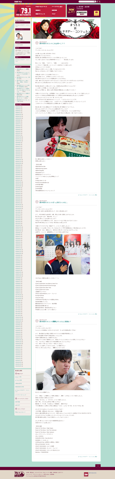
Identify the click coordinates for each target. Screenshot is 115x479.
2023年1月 (18, 180)
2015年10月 (18, 343)
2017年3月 (18, 311)
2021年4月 (18, 219)
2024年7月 (18, 146)
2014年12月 (18, 362)
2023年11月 (18, 161)
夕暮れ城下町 (18, 383)
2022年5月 (18, 195)
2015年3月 (18, 356)
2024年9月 (18, 142)
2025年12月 (18, 114)
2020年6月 (18, 238)
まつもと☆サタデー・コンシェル (86, 195)
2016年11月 (18, 319)
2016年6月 (18, 328)
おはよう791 (18, 377)
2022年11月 (18, 184)
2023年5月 (18, 172)
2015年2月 (18, 358)
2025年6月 (18, 125)
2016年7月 (18, 326)
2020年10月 (18, 231)
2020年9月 (18, 232)
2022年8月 (18, 189)
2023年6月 (18, 171)
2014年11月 (18, 364)
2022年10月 (18, 186)
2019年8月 (18, 257)
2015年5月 (18, 353)
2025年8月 (18, 122)
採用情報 (52, 474)
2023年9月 (18, 165)
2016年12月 (18, 317)
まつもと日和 (18, 380)
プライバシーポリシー (38, 474)
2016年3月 (18, 334)
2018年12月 (18, 272)
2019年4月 (18, 264)
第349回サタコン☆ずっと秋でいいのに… (53, 202)
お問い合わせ (46, 474)
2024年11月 (18, 139)
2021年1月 (18, 225)
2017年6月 (18, 306)
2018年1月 (18, 293)
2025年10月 (18, 118)
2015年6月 (18, 351)
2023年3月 (18, 176)
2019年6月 (18, 261)
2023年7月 (18, 169)
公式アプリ (60, 472)
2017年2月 (18, 313)
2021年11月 (18, 206)
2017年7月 (18, 304)
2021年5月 (18, 217)
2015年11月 (18, 341)
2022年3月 (18, 199)
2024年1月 (18, 157)
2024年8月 (18, 144)
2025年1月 (18, 135)
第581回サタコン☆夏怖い (23, 69)
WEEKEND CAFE (19, 386)
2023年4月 (18, 174)
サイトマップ (29, 474)
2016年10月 (18, 321)
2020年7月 (18, 236)
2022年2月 (18, 201)
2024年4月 (18, 152)
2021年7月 (18, 214)
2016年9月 (18, 323)
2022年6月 (18, 193)
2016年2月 (18, 336)
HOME (27, 472)
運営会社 (32, 472)
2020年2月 (18, 246)
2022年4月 (18, 197)
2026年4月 (18, 107)
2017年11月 (18, 296)
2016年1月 (18, 338)
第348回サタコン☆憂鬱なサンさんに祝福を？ (55, 321)
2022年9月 (18, 187)
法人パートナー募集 (47, 472)
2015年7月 (18, 349)
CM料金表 (55, 472)
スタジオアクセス (38, 472)
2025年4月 (18, 129)
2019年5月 (18, 262)
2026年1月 (18, 112)
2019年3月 (18, 266)
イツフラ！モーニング (20, 395)
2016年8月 (18, 324)
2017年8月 (18, 302)
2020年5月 (18, 240)
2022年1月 (18, 202)
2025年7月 (18, 124)
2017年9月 (18, 300)
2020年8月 (18, 234)
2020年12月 (18, 227)
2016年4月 (18, 332)
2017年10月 (18, 298)
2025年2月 (18, 133)
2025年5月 (18, 127)
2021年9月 (18, 210)
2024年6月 (18, 148)
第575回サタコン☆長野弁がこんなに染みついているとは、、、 (23, 90)
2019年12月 (18, 249)
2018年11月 (18, 274)
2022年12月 (18, 182)
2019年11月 (18, 251)
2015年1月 (18, 360)
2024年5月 (18, 150)
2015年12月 (18, 339)
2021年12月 (18, 204)
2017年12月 (18, 294)
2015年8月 (18, 347)
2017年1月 (18, 315)
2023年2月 (18, 178)
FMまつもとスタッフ (20, 412)
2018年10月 (18, 276)
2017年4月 (18, 309)
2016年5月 (18, 330)
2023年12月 (18, 159)
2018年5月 (18, 285)
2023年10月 (18, 163)
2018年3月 (18, 289)
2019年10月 (18, 253)
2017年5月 (18, 308)
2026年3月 (18, 109)
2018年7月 (18, 281)
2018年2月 (18, 291)
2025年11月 (18, 116)
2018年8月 (18, 279)
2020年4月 (18, 242)
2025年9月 (18, 120)
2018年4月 (18, 287)
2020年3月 (18, 244)
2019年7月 (18, 259)
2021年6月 (18, 216)
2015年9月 (18, 345)
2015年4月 (18, 354)
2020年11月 (18, 229)
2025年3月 (18, 131)
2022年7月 (18, 191)
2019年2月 (18, 268)
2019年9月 (18, 255)
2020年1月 (18, 247)
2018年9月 (18, 278)
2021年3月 (18, 221)
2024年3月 (18, 154)
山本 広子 (17, 405)
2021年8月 (18, 212)
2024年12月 (18, 137)
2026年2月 (18, 110)
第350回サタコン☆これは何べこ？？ (52, 43)
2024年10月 (18, 140)
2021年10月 (18, 208)
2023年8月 (18, 167)
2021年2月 (18, 223)
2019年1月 (18, 270)
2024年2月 (18, 155)
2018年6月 (18, 283)
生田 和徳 (17, 31)
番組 (96, 195)
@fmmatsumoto (92, 473)
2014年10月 (18, 366)
